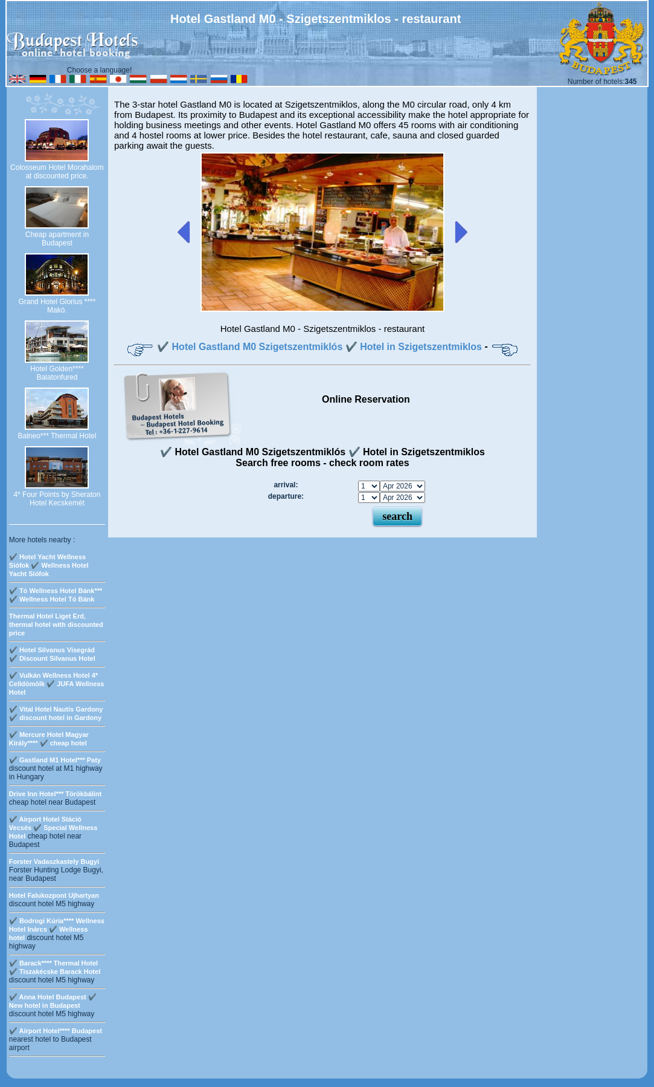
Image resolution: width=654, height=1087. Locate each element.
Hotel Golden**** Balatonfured (57, 373)
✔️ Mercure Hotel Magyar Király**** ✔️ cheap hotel (49, 739)
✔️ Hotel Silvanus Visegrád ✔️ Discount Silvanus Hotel (52, 654)
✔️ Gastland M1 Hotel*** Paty (55, 760)
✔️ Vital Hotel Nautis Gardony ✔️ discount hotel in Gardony (56, 713)
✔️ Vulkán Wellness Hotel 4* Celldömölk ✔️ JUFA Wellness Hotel (56, 684)
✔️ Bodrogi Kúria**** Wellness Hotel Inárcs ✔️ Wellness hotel (56, 929)
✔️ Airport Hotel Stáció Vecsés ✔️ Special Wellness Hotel (53, 828)
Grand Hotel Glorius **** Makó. (56, 305)
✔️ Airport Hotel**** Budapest (55, 1030)
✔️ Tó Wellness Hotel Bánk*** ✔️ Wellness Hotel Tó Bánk (55, 595)
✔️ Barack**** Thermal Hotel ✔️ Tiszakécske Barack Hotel (54, 967)
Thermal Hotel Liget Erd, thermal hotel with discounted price (56, 624)
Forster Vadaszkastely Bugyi (54, 861)
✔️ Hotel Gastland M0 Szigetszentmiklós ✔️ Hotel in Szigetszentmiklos (319, 347)
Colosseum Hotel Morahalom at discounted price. (57, 171)
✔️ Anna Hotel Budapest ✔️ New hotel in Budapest (53, 1001)
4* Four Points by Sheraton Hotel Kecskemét (56, 498)
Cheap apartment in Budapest (57, 238)
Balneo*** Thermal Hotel (57, 436)
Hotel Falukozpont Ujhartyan (54, 895)
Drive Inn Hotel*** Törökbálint (55, 793)
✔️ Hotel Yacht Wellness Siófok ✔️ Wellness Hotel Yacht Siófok (49, 565)
